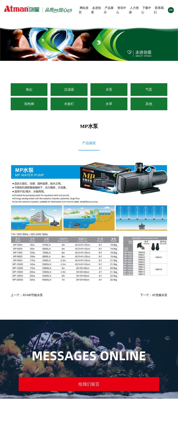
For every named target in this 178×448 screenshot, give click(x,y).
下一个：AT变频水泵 (153, 295)
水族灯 (69, 104)
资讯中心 (121, 10)
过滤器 (69, 89)
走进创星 (96, 10)
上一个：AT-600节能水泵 (27, 295)
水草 (109, 104)
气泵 (148, 89)
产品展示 (109, 10)
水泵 (109, 89)
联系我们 (159, 10)
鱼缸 (29, 89)
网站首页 (84, 10)
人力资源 (134, 10)
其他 (148, 104)
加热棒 (29, 104)
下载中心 (146, 10)
